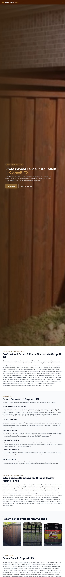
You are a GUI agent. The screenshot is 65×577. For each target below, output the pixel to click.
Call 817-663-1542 (26, 186)
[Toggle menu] (61, 2)
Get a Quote (11, 186)
